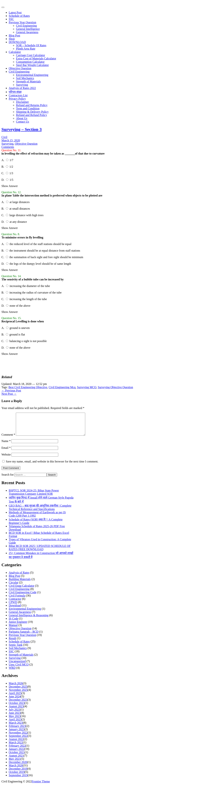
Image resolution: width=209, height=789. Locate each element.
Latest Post (15, 12)
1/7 (11, 160)
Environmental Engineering (32, 74)
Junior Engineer (18, 626)
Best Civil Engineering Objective (27, 387)
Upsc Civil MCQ (19, 668)
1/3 (11, 173)
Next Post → (9, 393)
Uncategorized (17, 665)
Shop (12, 38)
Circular (13, 586)
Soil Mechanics (25, 78)
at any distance (18, 221)
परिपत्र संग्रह (15, 91)
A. (3, 160)
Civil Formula (17, 599)
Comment (8, 439)
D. (3, 179)
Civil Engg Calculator (21, 590)
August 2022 (16, 743)
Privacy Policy (17, 98)
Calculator (15, 51)
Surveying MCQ (86, 387)
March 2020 (16, 769)
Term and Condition (28, 108)
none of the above (20, 305)
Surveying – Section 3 (21, 129)
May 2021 (15, 763)
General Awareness (27, 32)
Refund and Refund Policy (31, 115)
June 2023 (15, 717)
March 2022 (16, 746)
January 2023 (16, 733)
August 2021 (16, 759)
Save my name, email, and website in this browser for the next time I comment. (52, 465)
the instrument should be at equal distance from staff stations (44, 250)
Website (6, 458)
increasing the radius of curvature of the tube (35, 292)
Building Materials (20, 583)
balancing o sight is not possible (28, 341)
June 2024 (15, 700)
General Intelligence (28, 28)
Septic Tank (15, 649)
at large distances (20, 202)
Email (6, 452)
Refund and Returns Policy (32, 105)
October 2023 (17, 707)
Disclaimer (22, 101)
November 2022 (18, 736)
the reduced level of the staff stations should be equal (41, 244)
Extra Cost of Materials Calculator (36, 58)
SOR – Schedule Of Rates (31, 45)
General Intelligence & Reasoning (28, 619)
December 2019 (18, 773)
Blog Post (14, 35)
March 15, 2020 (10, 140)
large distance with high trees (26, 215)
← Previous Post (11, 390)
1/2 (11, 166)
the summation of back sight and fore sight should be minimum (46, 257)
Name (6, 445)
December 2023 (18, 704)
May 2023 (15, 720)
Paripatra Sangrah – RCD (23, 636)
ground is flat (17, 334)
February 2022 (17, 750)
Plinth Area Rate (25, 48)
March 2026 (16, 687)
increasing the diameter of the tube (30, 286)
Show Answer (9, 186)
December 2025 (18, 690)
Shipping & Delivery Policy (32, 111)
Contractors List (18, 95)
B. (3, 166)
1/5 (11, 179)
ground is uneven (20, 327)
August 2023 (16, 710)
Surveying (22, 84)
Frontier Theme (41, 785)
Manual (13, 629)
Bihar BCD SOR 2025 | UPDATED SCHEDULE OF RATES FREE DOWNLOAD (40, 552)
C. (3, 173)
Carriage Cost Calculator (30, 55)
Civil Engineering (26, 25)
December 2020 (18, 766)
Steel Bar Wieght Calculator (32, 65)
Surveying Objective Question (115, 387)
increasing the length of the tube (28, 299)
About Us (21, 118)
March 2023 (16, 727)
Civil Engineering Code (22, 596)
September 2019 (18, 779)
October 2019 (17, 776)
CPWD (13, 606)
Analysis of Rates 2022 (22, 88)
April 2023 (15, 723)
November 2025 (18, 694)
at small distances (19, 208)
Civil (4, 137)
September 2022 (18, 740)
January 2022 (16, 753)
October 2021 (17, 756)
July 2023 (14, 713)
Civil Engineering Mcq (62, 387)
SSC (11, 19)
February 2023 (17, 730)
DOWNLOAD (17, 42)
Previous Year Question (22, 22)
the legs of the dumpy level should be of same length (40, 263)
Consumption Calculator (30, 61)
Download (15, 609)
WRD (12, 672)
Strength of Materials (28, 81)
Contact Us (22, 121)
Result (12, 642)
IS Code (13, 622)
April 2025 (15, 697)
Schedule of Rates (19, 15)
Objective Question (20, 68)
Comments (7, 146)
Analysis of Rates (19, 576)
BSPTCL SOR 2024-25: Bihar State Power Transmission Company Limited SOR (34, 496)
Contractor (15, 603)
